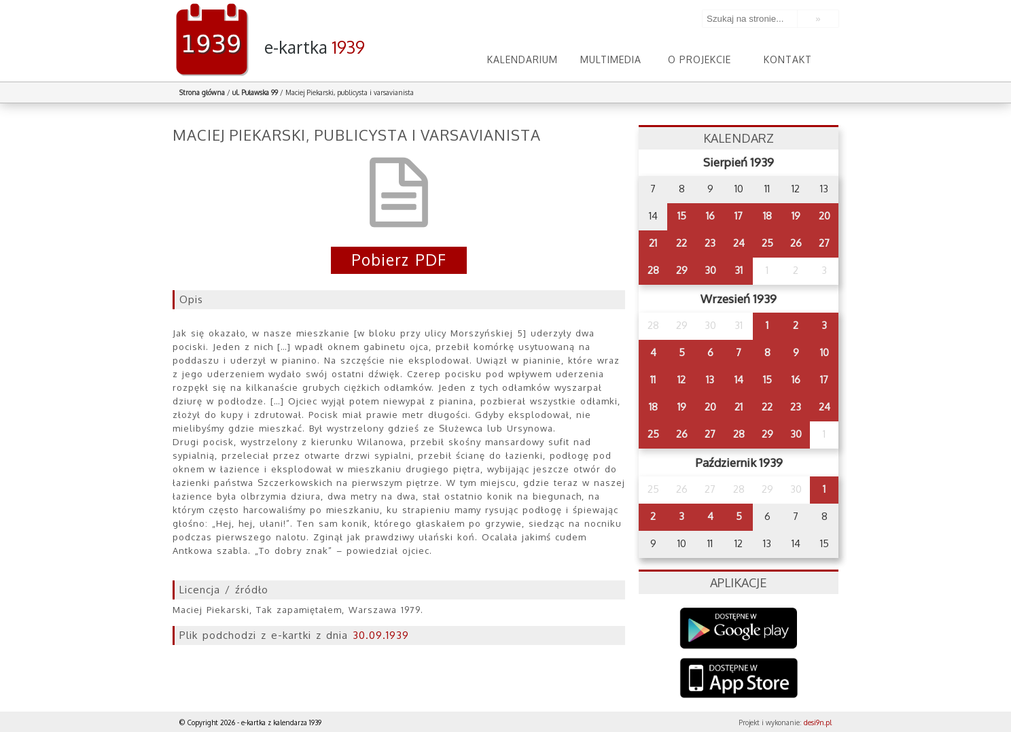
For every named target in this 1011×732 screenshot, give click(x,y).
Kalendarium (522, 59)
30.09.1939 (381, 635)
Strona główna (202, 92)
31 (738, 270)
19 (796, 215)
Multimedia (610, 59)
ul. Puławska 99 (255, 92)
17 (738, 215)
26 (796, 243)
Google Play (738, 628)
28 (653, 270)
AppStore (738, 679)
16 (710, 215)
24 (739, 243)
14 (738, 379)
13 (710, 379)
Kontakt (788, 59)
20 (824, 215)
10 (824, 352)
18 (767, 215)
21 (653, 243)
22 (681, 243)
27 (824, 243)
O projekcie (699, 59)
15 (681, 215)
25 (767, 243)
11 (653, 379)
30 (710, 270)
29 (682, 270)
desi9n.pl (818, 722)
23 (710, 243)
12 (681, 379)
